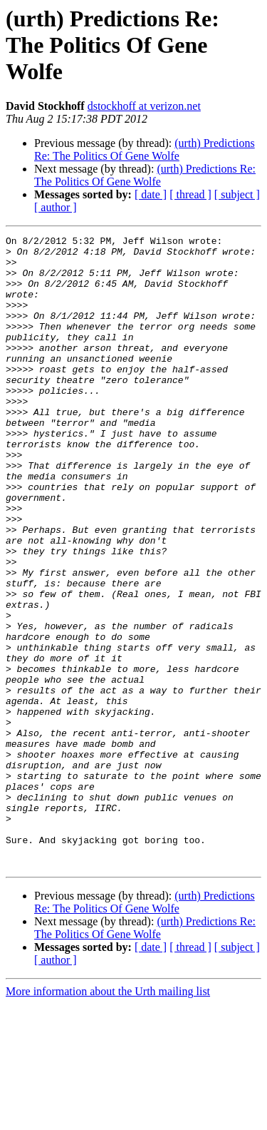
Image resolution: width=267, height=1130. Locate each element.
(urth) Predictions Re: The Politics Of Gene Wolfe (144, 149)
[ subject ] (237, 194)
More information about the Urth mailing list (108, 1117)
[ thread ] (190, 194)
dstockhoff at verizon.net (144, 106)
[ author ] (55, 207)
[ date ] (151, 194)
